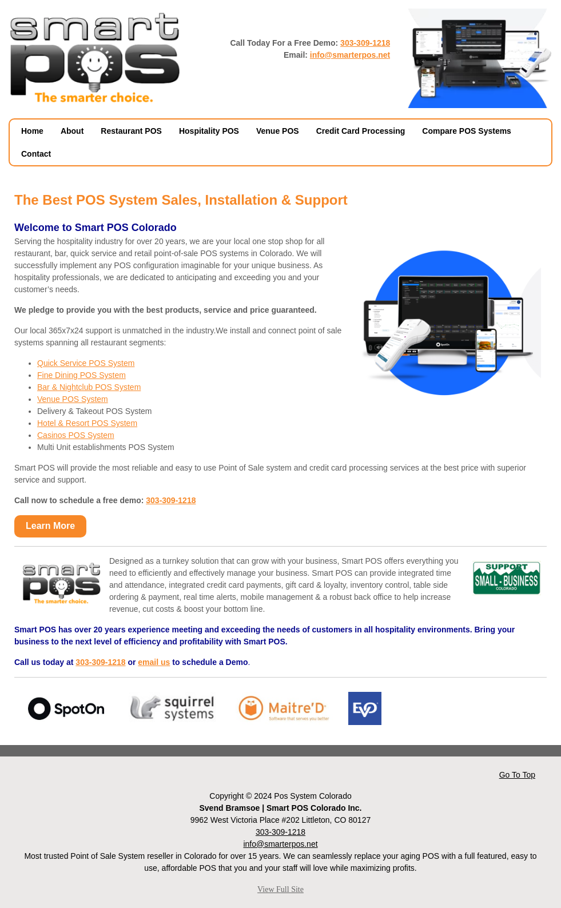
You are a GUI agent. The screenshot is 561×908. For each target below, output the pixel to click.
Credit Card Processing (360, 131)
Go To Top (517, 775)
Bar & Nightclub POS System (89, 387)
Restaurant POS (131, 131)
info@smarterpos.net (350, 54)
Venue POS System (72, 399)
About (72, 131)
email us (154, 662)
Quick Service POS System (85, 363)
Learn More (50, 526)
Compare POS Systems (466, 131)
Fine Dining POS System (81, 375)
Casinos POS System (75, 435)
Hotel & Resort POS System (87, 423)
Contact (36, 153)
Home (32, 131)
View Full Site (280, 889)
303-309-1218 (365, 42)
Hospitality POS (209, 131)
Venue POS (277, 131)
